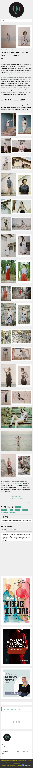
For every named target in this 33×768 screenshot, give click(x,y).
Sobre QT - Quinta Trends (22, 751)
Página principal (5, 751)
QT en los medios (6, 753)
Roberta (5, 77)
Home (2, 49)
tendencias (7, 49)
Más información (28, 765)
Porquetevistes (18, 483)
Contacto (19, 753)
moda (12, 49)
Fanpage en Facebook (16, 498)
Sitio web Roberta (16, 496)
